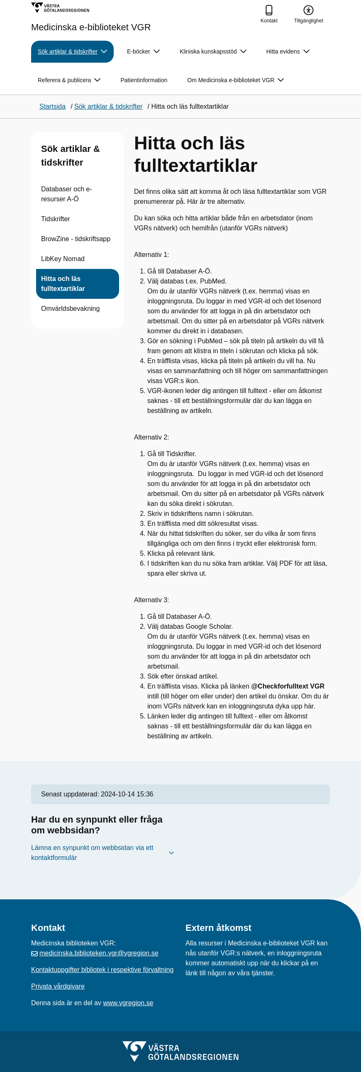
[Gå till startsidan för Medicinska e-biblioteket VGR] (91, 17)
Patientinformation (143, 80)
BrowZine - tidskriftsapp (75, 238)
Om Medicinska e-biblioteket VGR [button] (235, 80)
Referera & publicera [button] (69, 80)
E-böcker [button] (143, 51)
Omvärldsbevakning (70, 308)
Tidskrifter (55, 218)
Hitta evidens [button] (288, 51)
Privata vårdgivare (58, 986)
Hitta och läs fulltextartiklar (63, 283)
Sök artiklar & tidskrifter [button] (72, 51)
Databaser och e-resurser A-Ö (66, 194)
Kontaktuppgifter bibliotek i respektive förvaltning (102, 969)
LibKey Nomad (63, 258)
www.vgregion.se (128, 1002)
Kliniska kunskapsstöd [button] (213, 51)
